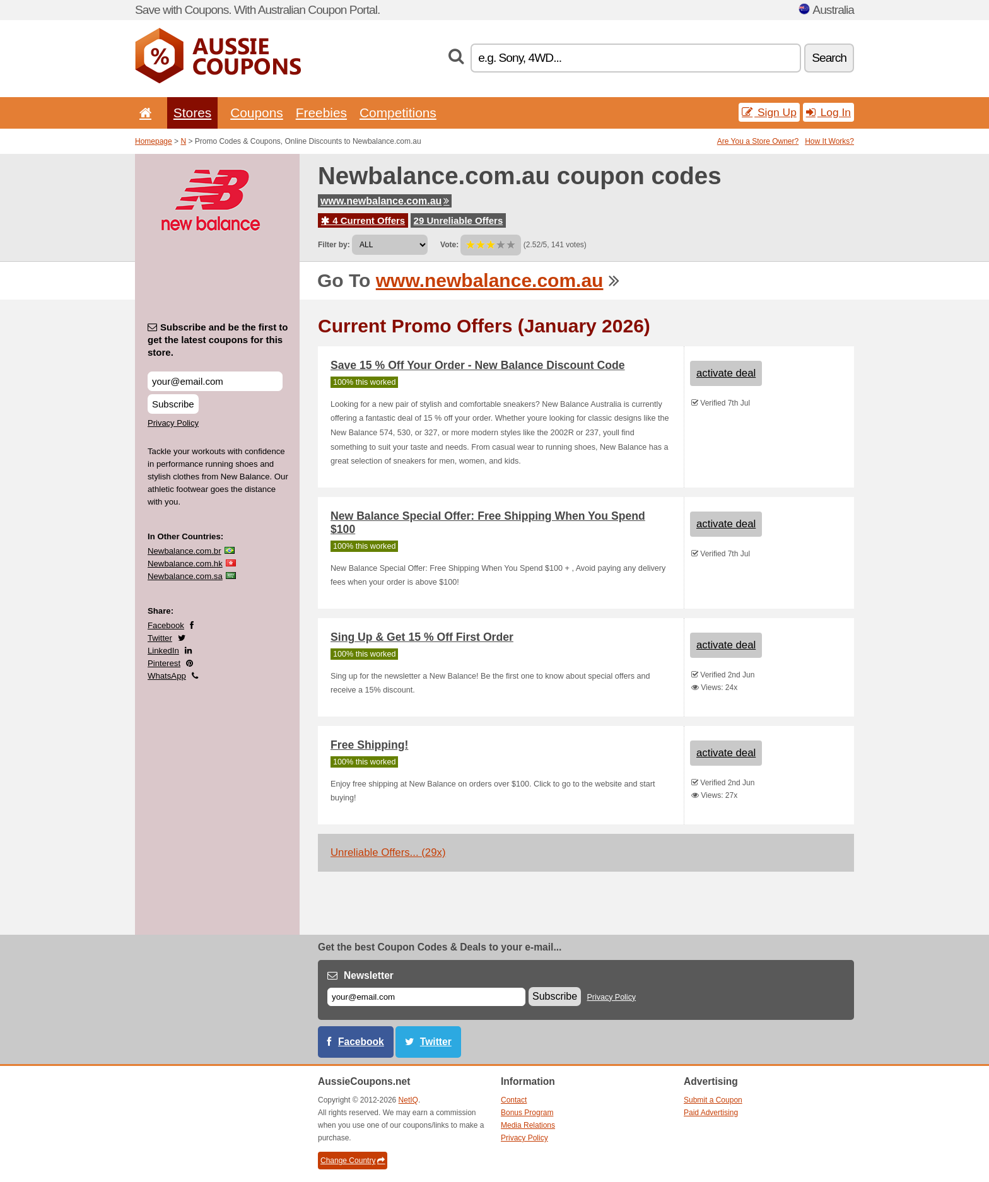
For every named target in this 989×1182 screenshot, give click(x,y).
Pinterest (164, 663)
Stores (192, 112)
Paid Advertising (711, 1112)
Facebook (166, 625)
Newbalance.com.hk (185, 563)
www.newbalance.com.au (384, 201)
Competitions (398, 112)
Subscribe (173, 404)
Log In (828, 112)
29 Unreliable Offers (458, 220)
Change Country (352, 1160)
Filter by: (334, 244)
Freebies (321, 112)
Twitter (160, 638)
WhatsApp (167, 676)
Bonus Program (527, 1112)
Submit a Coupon (713, 1100)
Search (829, 57)
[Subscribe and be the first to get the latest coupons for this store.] (215, 381)
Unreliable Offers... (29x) (388, 852)
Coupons (256, 112)
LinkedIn (163, 650)
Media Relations (528, 1125)
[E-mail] (426, 997)
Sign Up (769, 112)
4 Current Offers (363, 220)
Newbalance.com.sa (185, 576)
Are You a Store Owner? (758, 141)
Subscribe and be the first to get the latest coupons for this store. (218, 340)
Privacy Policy (173, 423)
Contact (514, 1100)
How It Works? (829, 141)
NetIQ (408, 1100)
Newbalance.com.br (184, 551)
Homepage (153, 141)
